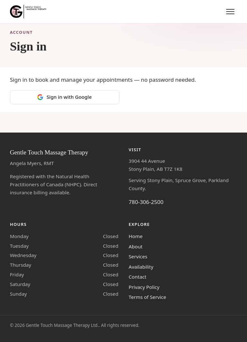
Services (138, 256)
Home (135, 236)
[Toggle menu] (230, 11)
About (135, 246)
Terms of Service (147, 297)
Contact (137, 276)
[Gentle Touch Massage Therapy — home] (29, 12)
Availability (141, 266)
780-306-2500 (146, 202)
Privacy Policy (144, 287)
